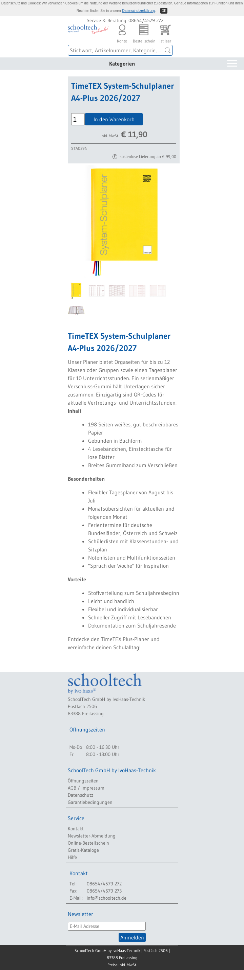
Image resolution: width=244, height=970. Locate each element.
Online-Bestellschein (88, 843)
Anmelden (132, 937)
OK (163, 11)
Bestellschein (144, 32)
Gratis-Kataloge (83, 850)
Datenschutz (80, 795)
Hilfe (72, 857)
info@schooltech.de (106, 898)
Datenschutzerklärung (138, 11)
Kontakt (76, 829)
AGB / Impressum (86, 788)
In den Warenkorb (114, 119)
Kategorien (122, 63)
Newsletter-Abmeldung (92, 836)
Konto (122, 32)
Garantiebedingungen (90, 802)
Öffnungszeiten (83, 781)
